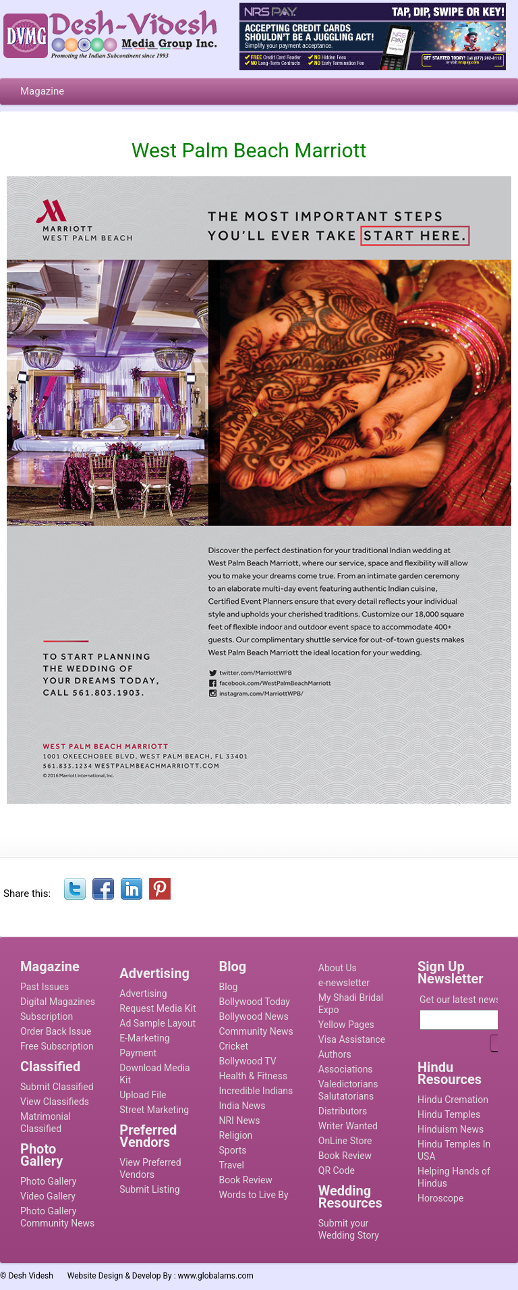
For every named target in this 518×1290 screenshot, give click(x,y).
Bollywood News (254, 1016)
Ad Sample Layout (157, 1023)
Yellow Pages (346, 1024)
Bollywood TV (248, 1061)
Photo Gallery (48, 1181)
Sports (233, 1150)
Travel (231, 1165)
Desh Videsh (30, 1276)
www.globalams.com (216, 1276)
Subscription (46, 1016)
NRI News (239, 1120)
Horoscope (440, 1198)
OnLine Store (345, 1140)
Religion (236, 1135)
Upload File (142, 1094)
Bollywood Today (254, 1001)
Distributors (343, 1111)
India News (242, 1105)
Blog (228, 986)
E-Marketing (144, 1038)
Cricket (234, 1046)
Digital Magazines (57, 1001)
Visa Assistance (352, 1039)
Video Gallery (48, 1196)
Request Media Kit (157, 1008)
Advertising (143, 993)
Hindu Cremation (453, 1099)
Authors (334, 1054)
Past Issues (44, 986)
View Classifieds (54, 1101)
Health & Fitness (253, 1075)
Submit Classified (57, 1086)
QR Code (336, 1170)
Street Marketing (154, 1109)
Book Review (245, 1180)
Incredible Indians (256, 1090)
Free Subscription (57, 1046)
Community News (256, 1031)
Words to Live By (254, 1194)
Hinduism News (451, 1129)
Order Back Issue (55, 1031)
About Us (337, 967)
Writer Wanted (348, 1125)
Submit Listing (149, 1189)
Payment (137, 1053)
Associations (345, 1069)
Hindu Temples (449, 1114)
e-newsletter (344, 982)
